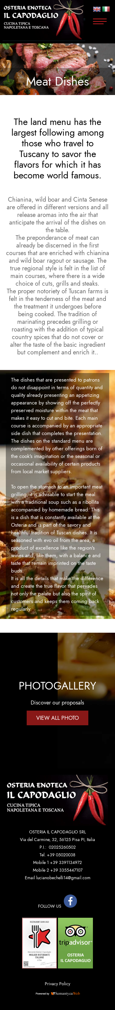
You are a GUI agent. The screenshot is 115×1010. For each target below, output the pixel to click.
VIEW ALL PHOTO (57, 718)
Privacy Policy (57, 984)
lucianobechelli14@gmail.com (63, 878)
